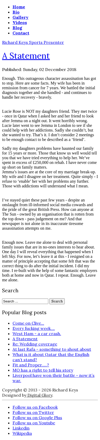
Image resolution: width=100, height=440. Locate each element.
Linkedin (21, 428)
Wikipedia (22, 433)
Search (57, 301)
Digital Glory (39, 395)
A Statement (26, 55)
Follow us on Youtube (34, 422)
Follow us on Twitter (33, 412)
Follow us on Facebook (35, 407)
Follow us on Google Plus (37, 417)
